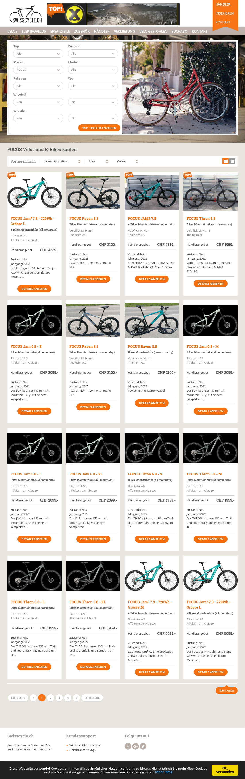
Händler (223, 4)
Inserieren (225, 13)
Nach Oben (226, 690)
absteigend (79, 162)
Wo (70, 78)
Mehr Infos (163, 773)
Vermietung (124, 31)
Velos (12, 31)
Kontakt (223, 22)
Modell (73, 62)
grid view (225, 161)
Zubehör (82, 31)
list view (232, 161)
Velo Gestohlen (153, 31)
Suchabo (179, 31)
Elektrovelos (34, 31)
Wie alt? (19, 110)
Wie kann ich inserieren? (85, 745)
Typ (16, 46)
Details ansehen (34, 289)
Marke (18, 62)
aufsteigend (79, 160)
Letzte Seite (92, 697)
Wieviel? (19, 94)
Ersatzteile (60, 31)
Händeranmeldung (81, 750)
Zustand (74, 46)
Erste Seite (18, 697)
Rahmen (19, 78)
